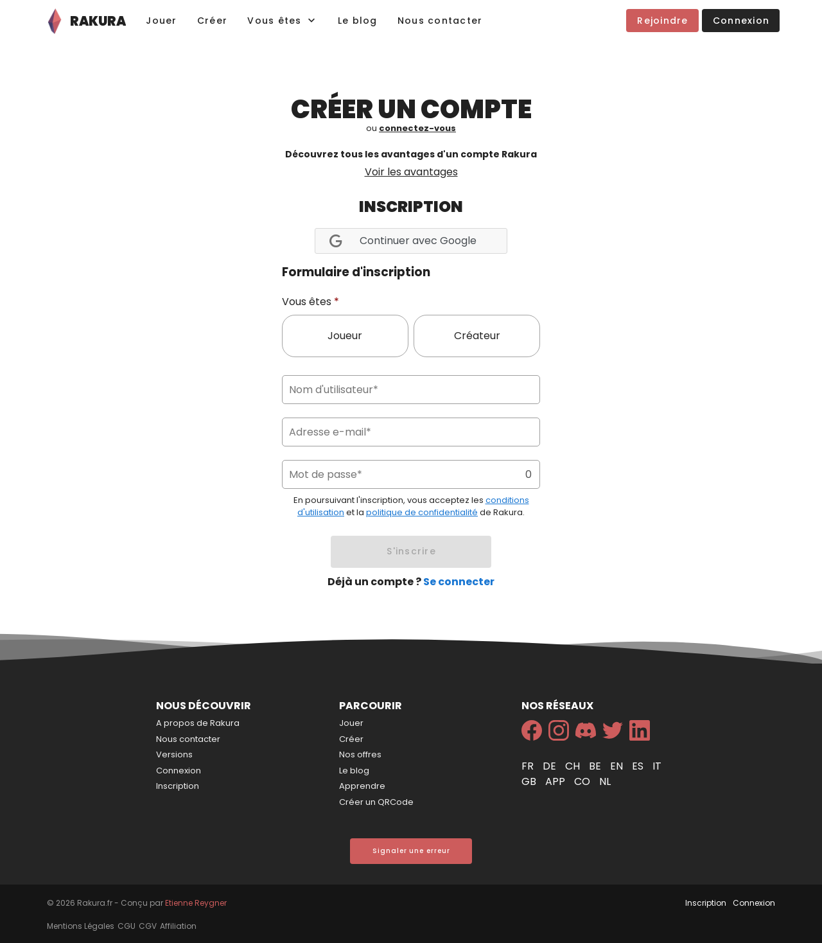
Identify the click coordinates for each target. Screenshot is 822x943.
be (596, 766)
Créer (351, 739)
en (617, 766)
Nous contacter (188, 739)
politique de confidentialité (422, 512)
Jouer (351, 723)
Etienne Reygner (196, 902)
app (556, 781)
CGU (127, 926)
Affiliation (178, 926)
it (656, 766)
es (639, 766)
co (583, 781)
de (551, 766)
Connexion (178, 770)
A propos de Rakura (198, 723)
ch (573, 766)
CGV (148, 926)
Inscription (177, 786)
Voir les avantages (411, 171)
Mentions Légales (80, 926)
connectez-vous (417, 128)
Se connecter (458, 581)
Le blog (354, 770)
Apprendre (362, 786)
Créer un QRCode (376, 802)
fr (528, 766)
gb (530, 781)
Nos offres (360, 754)
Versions (174, 754)
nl (605, 781)
